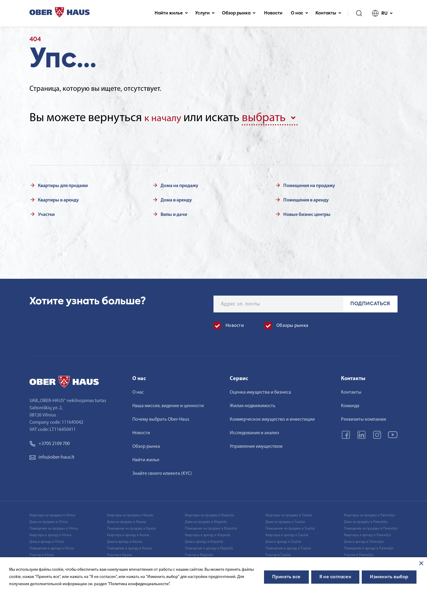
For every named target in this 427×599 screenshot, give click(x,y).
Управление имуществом (256, 445)
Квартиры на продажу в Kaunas (130, 514)
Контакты (328, 13)
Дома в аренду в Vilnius (46, 540)
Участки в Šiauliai (278, 553)
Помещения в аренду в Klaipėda (209, 547)
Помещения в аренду (306, 198)
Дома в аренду (176, 198)
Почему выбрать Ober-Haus (160, 418)
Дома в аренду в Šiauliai (283, 540)
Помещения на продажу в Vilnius (53, 527)
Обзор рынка (239, 13)
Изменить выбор (389, 577)
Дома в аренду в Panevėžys (364, 540)
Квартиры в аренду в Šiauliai (287, 534)
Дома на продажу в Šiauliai (285, 520)
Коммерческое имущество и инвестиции (272, 418)
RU (382, 13)
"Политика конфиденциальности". (139, 584)
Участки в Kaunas (119, 553)
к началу (166, 118)
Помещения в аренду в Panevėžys (369, 547)
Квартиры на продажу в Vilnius (52, 514)
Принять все (286, 577)
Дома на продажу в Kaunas (126, 520)
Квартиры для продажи (63, 184)
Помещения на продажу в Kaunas (131, 527)
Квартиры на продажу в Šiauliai (289, 514)
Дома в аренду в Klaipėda (204, 540)
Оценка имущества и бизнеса (260, 391)
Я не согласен (335, 577)
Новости (273, 13)
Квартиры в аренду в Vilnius (50, 534)
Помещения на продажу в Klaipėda (211, 527)
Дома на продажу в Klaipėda (206, 520)
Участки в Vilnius (41, 553)
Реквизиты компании (363, 418)
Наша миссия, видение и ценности (168, 404)
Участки (46, 213)
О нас (299, 13)
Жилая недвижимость (252, 404)
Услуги (205, 13)
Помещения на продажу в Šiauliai (290, 527)
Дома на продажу (179, 184)
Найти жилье (171, 13)
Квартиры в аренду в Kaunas (128, 534)
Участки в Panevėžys (358, 553)
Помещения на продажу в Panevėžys (371, 527)
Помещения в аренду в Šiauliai (288, 547)
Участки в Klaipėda (199, 553)
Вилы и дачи (174, 213)
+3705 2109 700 (49, 442)
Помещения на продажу (309, 184)
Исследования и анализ (254, 431)
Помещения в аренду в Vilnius (51, 547)
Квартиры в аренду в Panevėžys (367, 534)
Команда (350, 404)
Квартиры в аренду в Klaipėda (207, 534)
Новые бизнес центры (306, 213)
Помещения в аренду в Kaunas (129, 547)
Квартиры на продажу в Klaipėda (209, 514)
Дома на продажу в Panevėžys (366, 520)
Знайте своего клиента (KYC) (162, 472)
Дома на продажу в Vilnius (48, 520)
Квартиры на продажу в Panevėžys (369, 514)
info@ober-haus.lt (51, 456)
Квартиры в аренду (58, 198)
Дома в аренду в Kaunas (124, 540)
